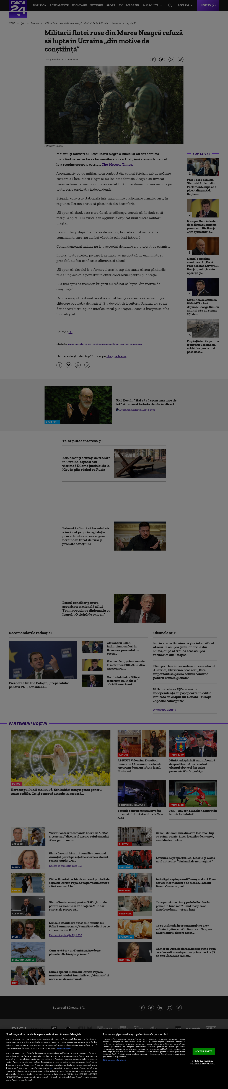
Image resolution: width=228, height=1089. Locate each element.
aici (51, 1068)
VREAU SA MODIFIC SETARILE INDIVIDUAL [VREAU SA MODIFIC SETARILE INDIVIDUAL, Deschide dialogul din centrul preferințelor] (202, 1062)
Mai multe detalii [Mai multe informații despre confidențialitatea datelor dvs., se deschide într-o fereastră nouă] (63, 1048)
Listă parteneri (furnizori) (114, 1060)
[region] (114, 1059)
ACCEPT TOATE (203, 1051)
